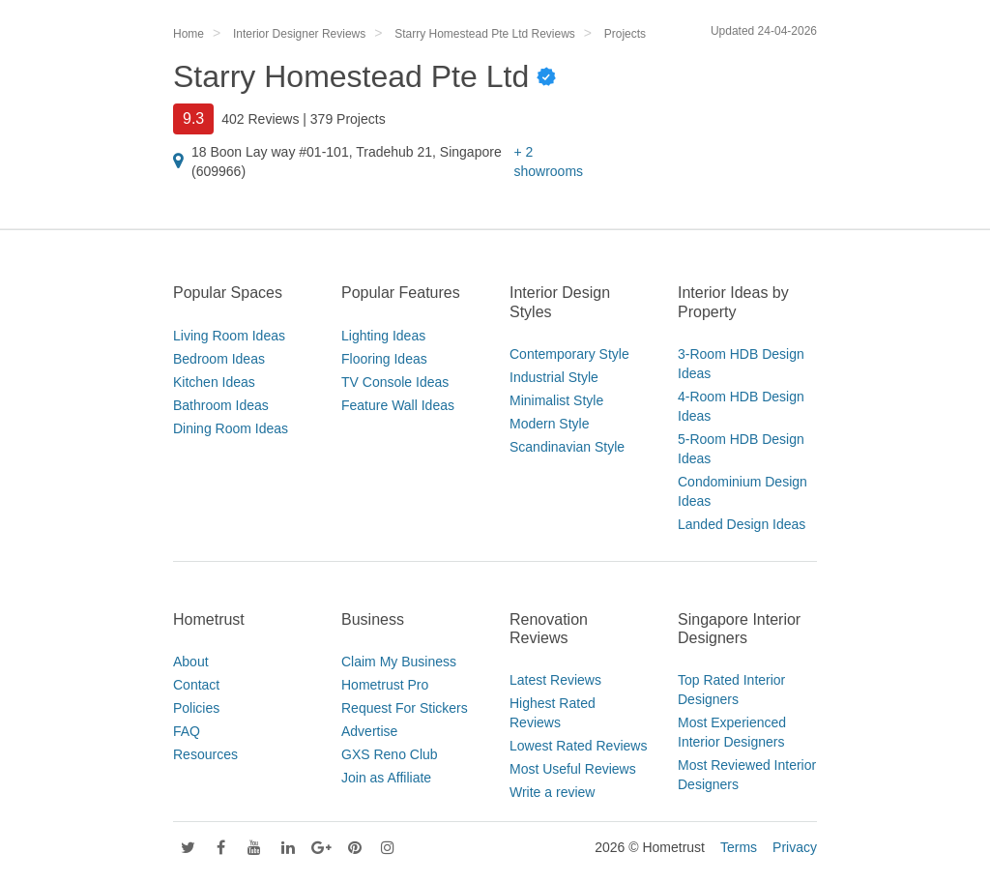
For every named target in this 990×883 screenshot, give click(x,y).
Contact (196, 684)
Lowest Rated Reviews (578, 745)
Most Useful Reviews (573, 769)
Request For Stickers (404, 708)
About (191, 661)
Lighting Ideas (383, 335)
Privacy (794, 847)
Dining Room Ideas (230, 428)
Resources (205, 754)
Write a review (552, 792)
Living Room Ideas (229, 335)
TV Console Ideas (395, 382)
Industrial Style (554, 377)
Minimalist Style (556, 400)
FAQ (186, 731)
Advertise (369, 731)
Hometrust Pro (384, 684)
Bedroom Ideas (219, 359)
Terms (738, 847)
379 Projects (348, 119)
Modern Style (549, 423)
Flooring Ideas (384, 359)
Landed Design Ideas (741, 524)
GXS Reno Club (389, 754)
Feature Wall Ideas (397, 405)
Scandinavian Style (567, 447)
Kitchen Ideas (214, 382)
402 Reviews (260, 119)
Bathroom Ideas (221, 405)
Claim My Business (398, 661)
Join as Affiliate (386, 777)
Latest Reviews (555, 680)
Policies (196, 708)
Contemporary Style (569, 354)
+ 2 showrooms (548, 161)
